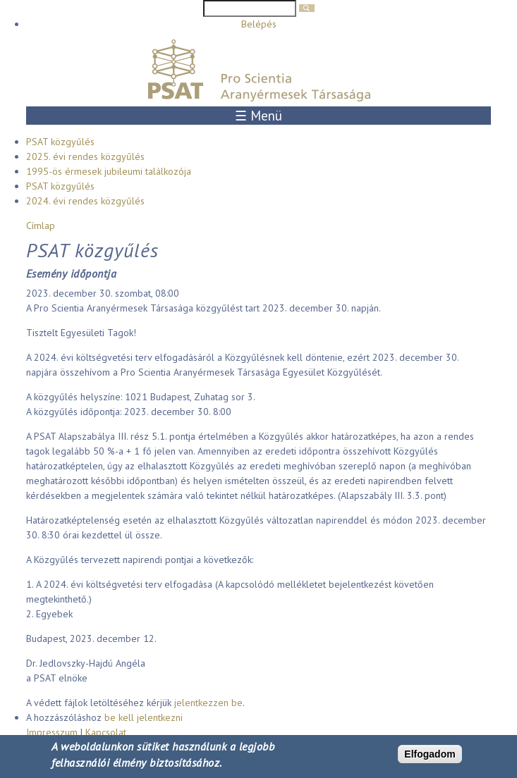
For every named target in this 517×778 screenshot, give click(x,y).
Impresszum (52, 732)
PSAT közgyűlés (60, 141)
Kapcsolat (105, 732)
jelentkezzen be (208, 702)
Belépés (258, 24)
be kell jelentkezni (143, 717)
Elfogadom (429, 754)
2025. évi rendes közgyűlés (85, 156)
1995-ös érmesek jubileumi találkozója (108, 171)
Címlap (40, 225)
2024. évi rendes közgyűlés (85, 200)
